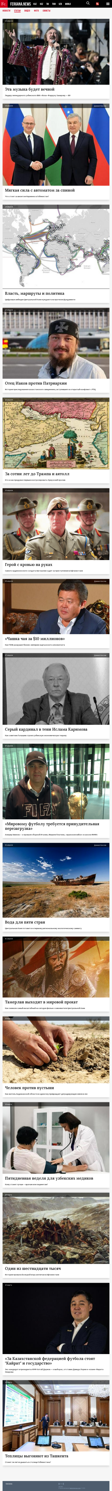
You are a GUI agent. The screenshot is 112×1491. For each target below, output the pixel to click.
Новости (7, 11)
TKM (54, 4)
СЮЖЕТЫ (48, 11)
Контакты (9, 1483)
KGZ (41, 4)
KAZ (35, 4)
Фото (37, 11)
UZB (61, 4)
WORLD (69, 4)
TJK (47, 4)
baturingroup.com (75, 1488)
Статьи (18, 11)
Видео (28, 11)
